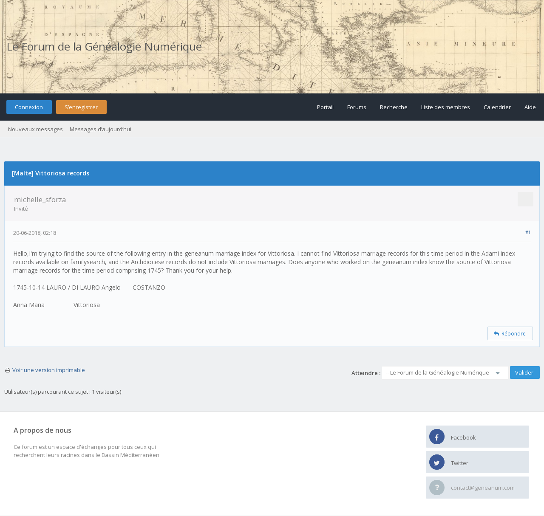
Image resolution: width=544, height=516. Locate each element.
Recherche (394, 107)
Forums (356, 107)
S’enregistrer (81, 107)
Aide (530, 107)
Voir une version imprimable (48, 370)
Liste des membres (445, 107)
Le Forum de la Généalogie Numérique (104, 46)
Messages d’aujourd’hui (100, 129)
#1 (528, 232)
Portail (325, 107)
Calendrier (497, 107)
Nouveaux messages (35, 129)
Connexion (29, 107)
